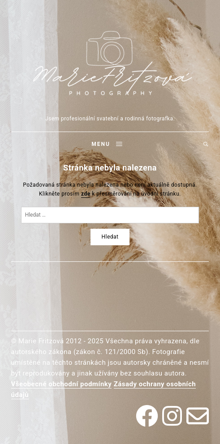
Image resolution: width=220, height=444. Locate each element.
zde (86, 194)
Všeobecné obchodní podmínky (61, 384)
